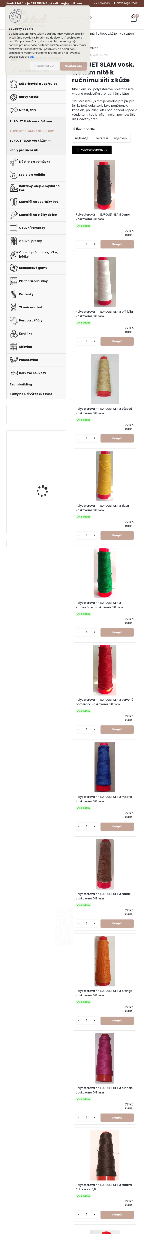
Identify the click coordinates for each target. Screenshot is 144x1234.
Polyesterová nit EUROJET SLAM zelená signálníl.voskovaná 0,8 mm (124, 756)
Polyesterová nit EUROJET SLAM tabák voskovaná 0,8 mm (124, 543)
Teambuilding (90, 1195)
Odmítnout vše (44, 66)
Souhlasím (73, 66)
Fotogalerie (88, 1171)
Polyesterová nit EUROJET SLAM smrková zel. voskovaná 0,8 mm (90, 436)
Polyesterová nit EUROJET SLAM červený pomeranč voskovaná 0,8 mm (123, 436)
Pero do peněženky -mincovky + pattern (44, 447)
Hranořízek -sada (43, 510)
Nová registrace (127, 3)
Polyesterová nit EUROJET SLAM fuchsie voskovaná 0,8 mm (125, 649)
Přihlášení (104, 3)
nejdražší (101, 138)
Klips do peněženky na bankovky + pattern (45, 478)
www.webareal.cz (87, 1230)
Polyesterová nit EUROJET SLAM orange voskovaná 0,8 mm (92, 649)
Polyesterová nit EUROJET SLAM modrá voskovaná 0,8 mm (92, 543)
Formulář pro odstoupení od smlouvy (126, 1166)
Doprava (87, 1176)
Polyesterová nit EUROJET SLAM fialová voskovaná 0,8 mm (124, 864)
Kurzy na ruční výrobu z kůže (97, 34)
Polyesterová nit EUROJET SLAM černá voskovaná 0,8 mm (91, 221)
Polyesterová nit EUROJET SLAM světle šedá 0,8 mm (107, 1074)
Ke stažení (127, 34)
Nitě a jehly (91, 47)
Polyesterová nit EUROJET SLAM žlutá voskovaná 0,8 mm (123, 328)
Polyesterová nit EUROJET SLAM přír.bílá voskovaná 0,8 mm (123, 221)
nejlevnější (82, 138)
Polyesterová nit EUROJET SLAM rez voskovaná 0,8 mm (90, 969)
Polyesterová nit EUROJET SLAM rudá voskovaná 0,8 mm (123, 969)
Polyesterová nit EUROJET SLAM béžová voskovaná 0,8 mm (92, 328)
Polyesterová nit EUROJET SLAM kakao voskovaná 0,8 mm (91, 864)
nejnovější (121, 138)
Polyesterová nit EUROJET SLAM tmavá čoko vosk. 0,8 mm (92, 756)
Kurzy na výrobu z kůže (86, 1185)
